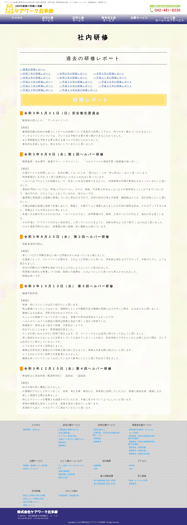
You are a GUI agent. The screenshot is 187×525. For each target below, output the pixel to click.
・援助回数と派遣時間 (66, 474)
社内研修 (36, 491)
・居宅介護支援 (63, 433)
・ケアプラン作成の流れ (67, 436)
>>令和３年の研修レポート (72, 77)
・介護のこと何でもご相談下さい (70, 439)
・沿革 (94, 469)
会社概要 (106, 461)
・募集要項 (131, 484)
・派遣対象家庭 (63, 471)
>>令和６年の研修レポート (72, 73)
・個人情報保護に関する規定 (104, 480)
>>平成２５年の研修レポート (115, 86)
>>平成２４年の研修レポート (36, 90)
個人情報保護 (106, 476)
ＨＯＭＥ (17, 19)
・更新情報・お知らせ (30, 430)
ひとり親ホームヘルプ (71, 461)
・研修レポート (27, 505)
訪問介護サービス (78, 19)
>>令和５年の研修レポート (108, 73)
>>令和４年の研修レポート (35, 77)
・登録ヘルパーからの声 (137, 480)
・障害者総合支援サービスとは (140, 430)
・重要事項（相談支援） (137, 450)
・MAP (130, 469)
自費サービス (139, 19)
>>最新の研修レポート (33, 69)
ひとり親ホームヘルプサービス (169, 19)
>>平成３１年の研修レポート (110, 77)
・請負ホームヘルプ (29, 469)
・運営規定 (61, 442)
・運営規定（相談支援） (137, 447)
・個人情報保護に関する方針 (104, 484)
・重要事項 (61, 446)
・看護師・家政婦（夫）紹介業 (34, 465)
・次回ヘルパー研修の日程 (32, 499)
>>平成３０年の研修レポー (35, 82)
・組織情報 (96, 465)
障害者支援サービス (109, 19)
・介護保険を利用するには (68, 430)
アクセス (142, 461)
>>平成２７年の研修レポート (36, 86)
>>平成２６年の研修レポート (76, 86)
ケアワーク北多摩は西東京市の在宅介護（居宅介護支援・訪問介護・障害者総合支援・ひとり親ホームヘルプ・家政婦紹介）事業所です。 (56, 2)
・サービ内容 (132, 433)
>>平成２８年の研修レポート (115, 82)
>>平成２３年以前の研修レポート (78, 90)
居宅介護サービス (48, 19)
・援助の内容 (62, 478)
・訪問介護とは (98, 430)
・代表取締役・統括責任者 (68, 495)
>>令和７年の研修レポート (35, 73)
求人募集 (142, 476)
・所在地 (131, 465)
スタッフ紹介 (71, 491)
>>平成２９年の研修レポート (76, 82)
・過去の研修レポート (30, 502)
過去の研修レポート (93, 58)
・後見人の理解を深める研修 (33, 495)
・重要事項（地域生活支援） (139, 454)
